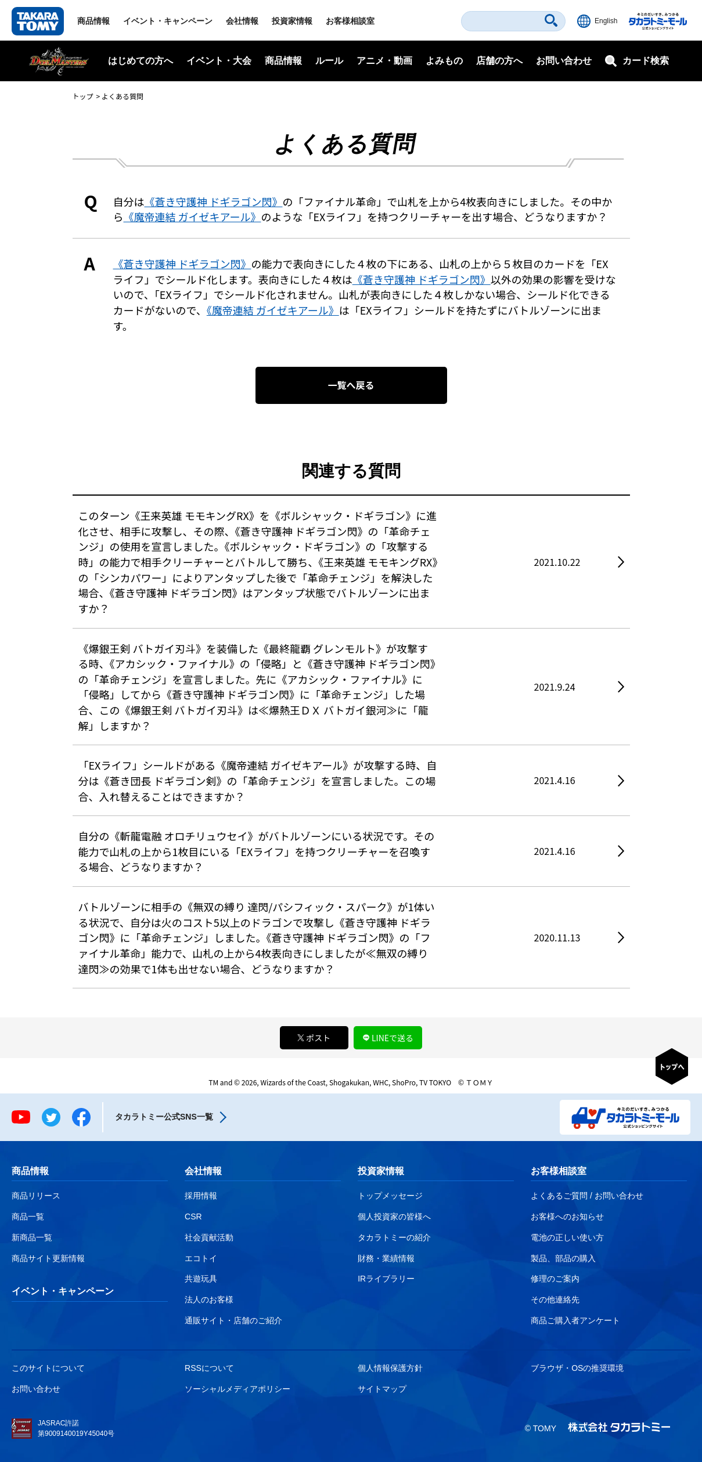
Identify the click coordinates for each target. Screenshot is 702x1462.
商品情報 (93, 21)
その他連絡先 (555, 1299)
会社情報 (242, 21)
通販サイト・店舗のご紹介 (233, 1320)
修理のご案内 (555, 1278)
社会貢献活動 (209, 1237)
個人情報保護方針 (390, 1368)
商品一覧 (28, 1216)
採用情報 (201, 1195)
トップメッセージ (390, 1195)
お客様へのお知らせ (567, 1216)
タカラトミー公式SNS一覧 (164, 1116)
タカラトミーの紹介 (394, 1237)
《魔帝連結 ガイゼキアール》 (192, 216)
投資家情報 (292, 21)
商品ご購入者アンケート (575, 1320)
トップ (83, 96)
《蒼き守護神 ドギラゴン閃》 (214, 201)
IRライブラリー (386, 1278)
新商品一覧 (32, 1237)
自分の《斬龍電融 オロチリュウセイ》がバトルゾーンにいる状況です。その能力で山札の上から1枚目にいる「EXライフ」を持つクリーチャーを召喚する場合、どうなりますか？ (256, 851)
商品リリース (36, 1195)
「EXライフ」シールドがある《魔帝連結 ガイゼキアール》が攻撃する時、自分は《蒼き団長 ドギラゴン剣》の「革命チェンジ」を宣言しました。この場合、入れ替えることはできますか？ (257, 780)
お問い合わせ (564, 61)
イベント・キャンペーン (168, 21)
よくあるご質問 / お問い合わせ (587, 1195)
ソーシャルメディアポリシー (237, 1389)
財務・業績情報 (386, 1258)
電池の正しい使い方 (567, 1237)
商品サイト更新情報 (48, 1258)
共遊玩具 (201, 1278)
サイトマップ (382, 1389)
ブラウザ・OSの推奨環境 (577, 1368)
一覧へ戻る (350, 385)
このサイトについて (48, 1368)
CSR (193, 1216)
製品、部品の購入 (563, 1258)
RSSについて (209, 1368)
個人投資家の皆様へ (394, 1216)
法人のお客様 (209, 1299)
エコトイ (201, 1258)
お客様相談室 (350, 21)
